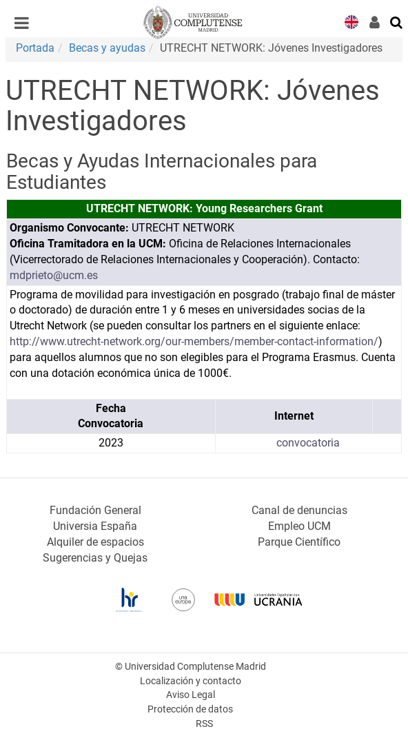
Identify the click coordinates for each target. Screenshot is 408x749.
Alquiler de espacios (95, 541)
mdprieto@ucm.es (54, 275)
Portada (35, 47)
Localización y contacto (190, 681)
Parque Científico (299, 541)
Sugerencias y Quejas (95, 557)
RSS (204, 724)
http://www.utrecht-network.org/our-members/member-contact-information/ (194, 341)
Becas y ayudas (107, 47)
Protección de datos (190, 709)
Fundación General (95, 510)
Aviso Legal (190, 695)
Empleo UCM (299, 526)
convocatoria (308, 442)
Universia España (95, 526)
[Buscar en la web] (397, 21)
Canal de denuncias (299, 510)
